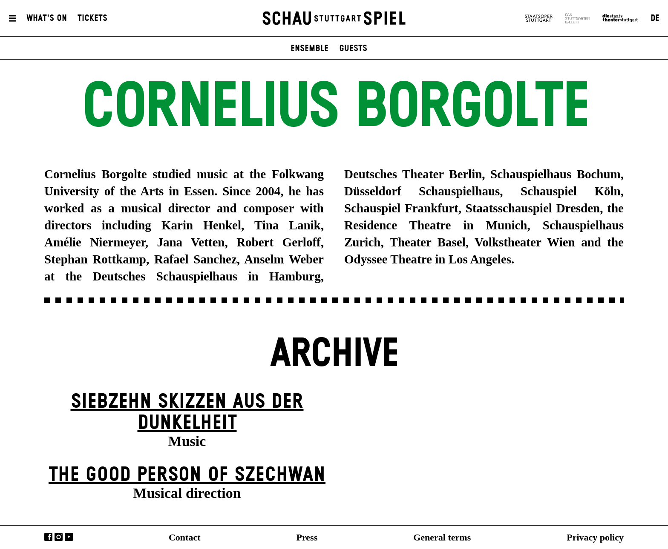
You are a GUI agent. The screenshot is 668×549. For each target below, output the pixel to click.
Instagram (59, 537)
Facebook (48, 537)
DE (655, 18)
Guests (353, 48)
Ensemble (309, 48)
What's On (46, 18)
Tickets (92, 18)
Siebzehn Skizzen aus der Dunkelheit (187, 413)
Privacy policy (595, 537)
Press (307, 537)
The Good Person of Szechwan (187, 475)
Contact (185, 537)
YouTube (69, 537)
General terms (442, 537)
